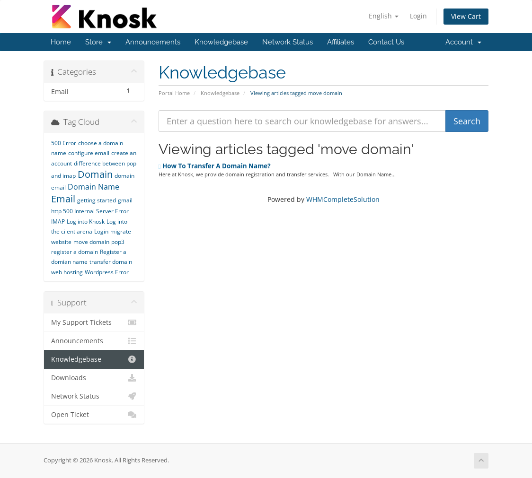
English (384, 15)
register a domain (74, 252)
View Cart (466, 16)
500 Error (63, 143)
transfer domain (110, 262)
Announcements (152, 42)
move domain (91, 242)
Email (63, 198)
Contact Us (386, 42)
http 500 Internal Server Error (90, 211)
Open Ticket (94, 414)
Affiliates (340, 42)
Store (98, 42)
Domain (95, 174)
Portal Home (174, 92)
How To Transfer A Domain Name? (215, 166)
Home (61, 42)
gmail (125, 200)
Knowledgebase (221, 42)
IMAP (58, 221)
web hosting (67, 272)
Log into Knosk (86, 221)
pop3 (117, 242)
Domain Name (93, 187)
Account (463, 42)
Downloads (94, 377)
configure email (88, 153)
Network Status (287, 42)
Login (418, 15)
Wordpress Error (107, 272)
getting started (96, 200)
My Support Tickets (94, 322)
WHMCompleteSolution (343, 199)
